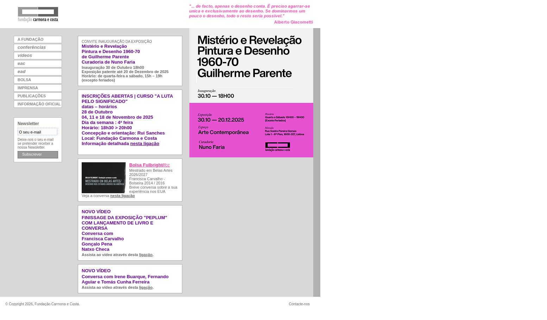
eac (21, 63)
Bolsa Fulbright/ (149, 165)
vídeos (25, 55)
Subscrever (32, 154)
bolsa (24, 80)
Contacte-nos (299, 304)
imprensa (28, 88)
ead (21, 71)
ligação (145, 255)
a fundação (31, 39)
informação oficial (39, 104)
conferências (32, 47)
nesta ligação (144, 143)
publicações (32, 96)
